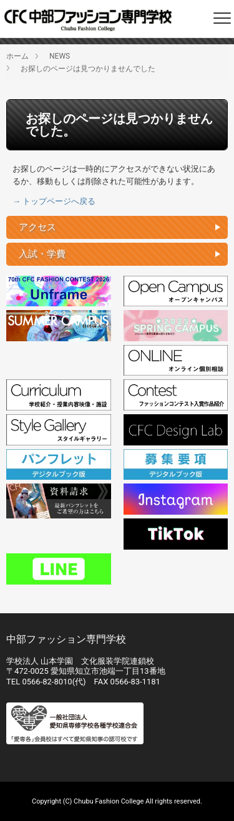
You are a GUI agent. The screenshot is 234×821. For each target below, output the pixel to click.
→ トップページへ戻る (53, 201)
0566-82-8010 (47, 681)
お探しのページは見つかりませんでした (88, 68)
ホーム (17, 56)
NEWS (59, 56)
